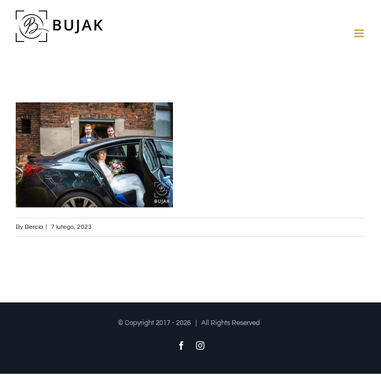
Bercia (34, 227)
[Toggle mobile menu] (359, 33)
